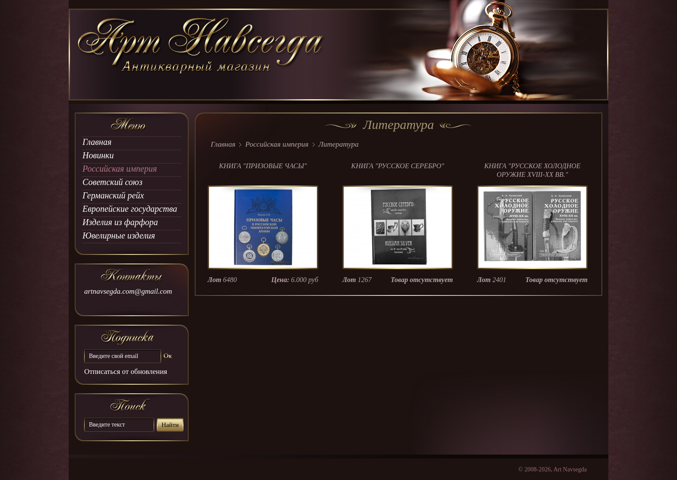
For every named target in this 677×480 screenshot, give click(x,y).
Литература (339, 144)
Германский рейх (113, 195)
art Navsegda (201, 54)
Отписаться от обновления (125, 371)
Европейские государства (129, 208)
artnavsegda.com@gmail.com (128, 291)
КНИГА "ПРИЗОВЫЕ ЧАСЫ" (263, 165)
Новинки (98, 155)
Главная (96, 142)
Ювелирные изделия (118, 235)
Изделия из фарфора (120, 222)
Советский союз (112, 182)
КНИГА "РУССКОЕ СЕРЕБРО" (397, 165)
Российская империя (119, 168)
